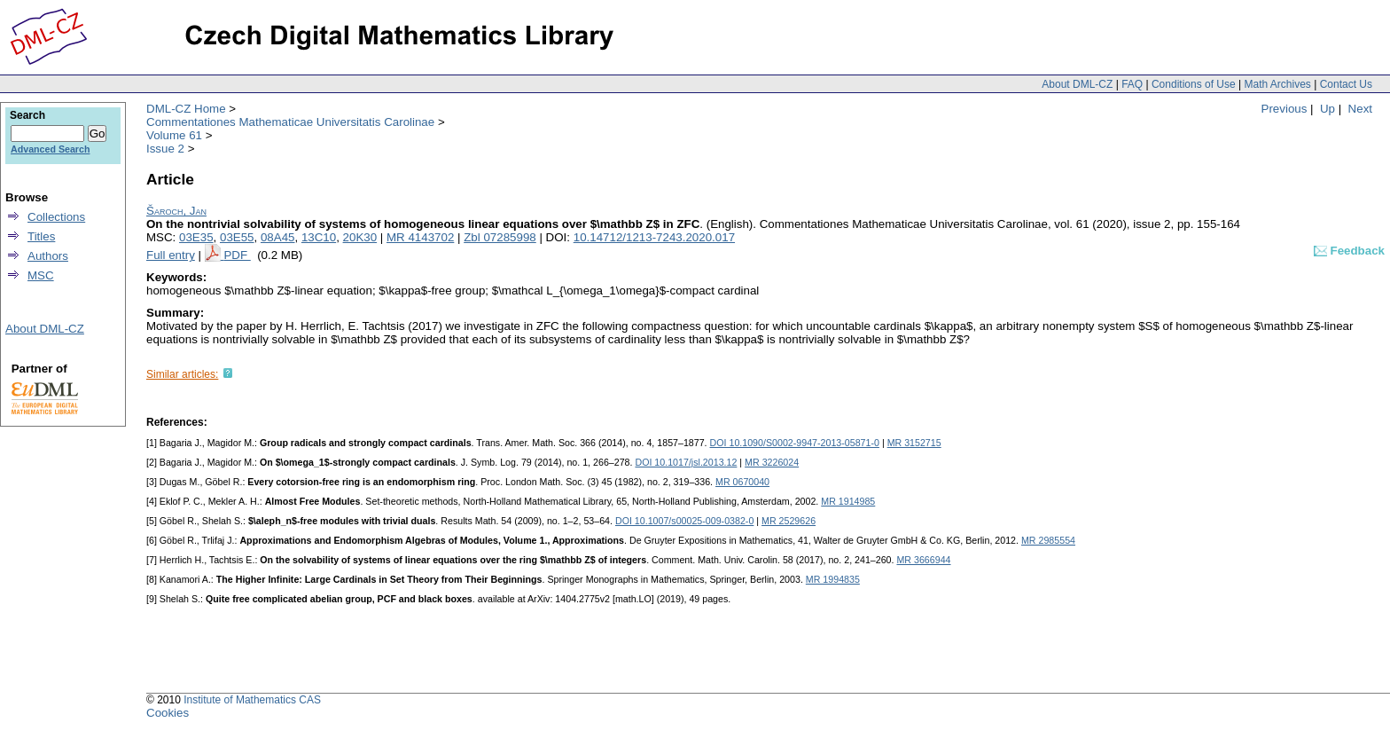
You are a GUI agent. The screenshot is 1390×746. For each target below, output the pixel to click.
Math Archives (1277, 84)
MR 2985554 (1048, 540)
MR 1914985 (848, 501)
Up (1327, 108)
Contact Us (1346, 84)
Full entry (170, 255)
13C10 (318, 237)
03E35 (196, 237)
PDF (236, 255)
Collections (56, 217)
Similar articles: (182, 374)
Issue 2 (165, 148)
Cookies (167, 712)
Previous (1284, 108)
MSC (40, 275)
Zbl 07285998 (500, 237)
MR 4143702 (420, 237)
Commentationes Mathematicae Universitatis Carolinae (290, 122)
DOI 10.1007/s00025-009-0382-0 (684, 520)
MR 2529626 (788, 520)
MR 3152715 (914, 442)
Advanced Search (50, 149)
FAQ (1132, 84)
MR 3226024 (772, 462)
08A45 (278, 237)
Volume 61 (174, 135)
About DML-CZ (1077, 84)
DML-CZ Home (186, 108)
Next (1360, 108)
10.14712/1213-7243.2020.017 (654, 237)
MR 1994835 (833, 579)
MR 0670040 (742, 481)
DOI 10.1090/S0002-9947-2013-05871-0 (794, 442)
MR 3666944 (923, 559)
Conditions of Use (1194, 84)
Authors (47, 256)
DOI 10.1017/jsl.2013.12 (686, 462)
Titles (41, 236)
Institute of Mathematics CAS (252, 700)
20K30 (360, 237)
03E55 (237, 237)
